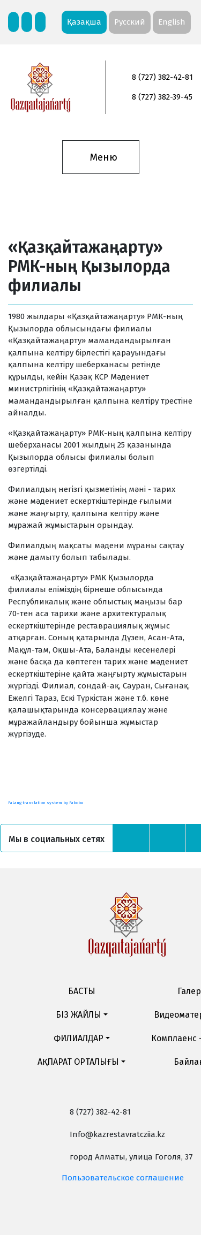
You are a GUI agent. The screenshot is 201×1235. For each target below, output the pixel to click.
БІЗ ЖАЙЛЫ (78, 1015)
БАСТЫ (81, 991)
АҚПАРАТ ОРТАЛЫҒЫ (78, 1062)
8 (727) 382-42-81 (162, 77)
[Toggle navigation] (100, 157)
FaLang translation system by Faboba (45, 802)
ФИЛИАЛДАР (78, 1038)
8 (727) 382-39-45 (162, 97)
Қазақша (84, 22)
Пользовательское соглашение (123, 1178)
